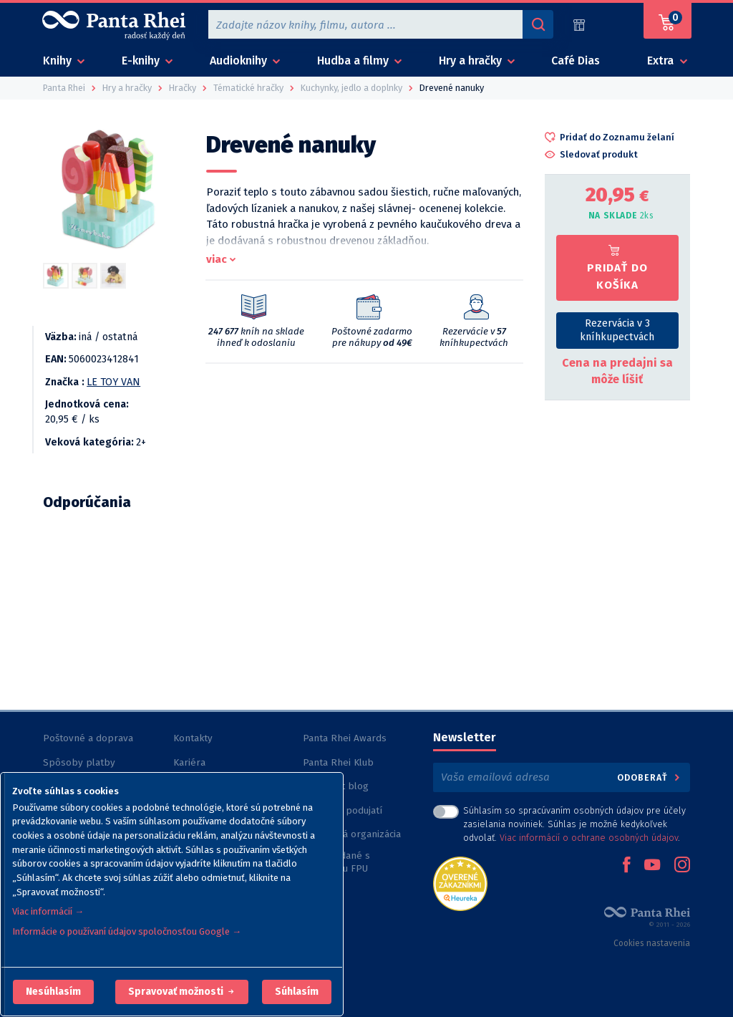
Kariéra (189, 762)
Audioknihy (240, 60)
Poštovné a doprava (88, 738)
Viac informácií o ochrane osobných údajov (589, 837)
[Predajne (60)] (579, 24)
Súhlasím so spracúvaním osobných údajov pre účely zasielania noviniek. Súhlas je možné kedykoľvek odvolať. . (574, 824)
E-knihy (142, 60)
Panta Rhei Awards (345, 738)
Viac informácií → (48, 911)
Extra (661, 60)
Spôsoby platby (79, 762)
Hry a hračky (472, 60)
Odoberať (649, 777)
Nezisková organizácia (352, 834)
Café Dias (575, 60)
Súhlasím (297, 991)
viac (216, 259)
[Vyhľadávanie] (538, 24)
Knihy (58, 60)
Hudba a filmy (354, 60)
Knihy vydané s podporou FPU (336, 861)
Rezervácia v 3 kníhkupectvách (617, 330)
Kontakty (193, 738)
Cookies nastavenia (651, 943)
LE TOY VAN (113, 382)
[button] (53, 992)
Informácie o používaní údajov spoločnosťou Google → (126, 931)
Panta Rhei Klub (338, 762)
